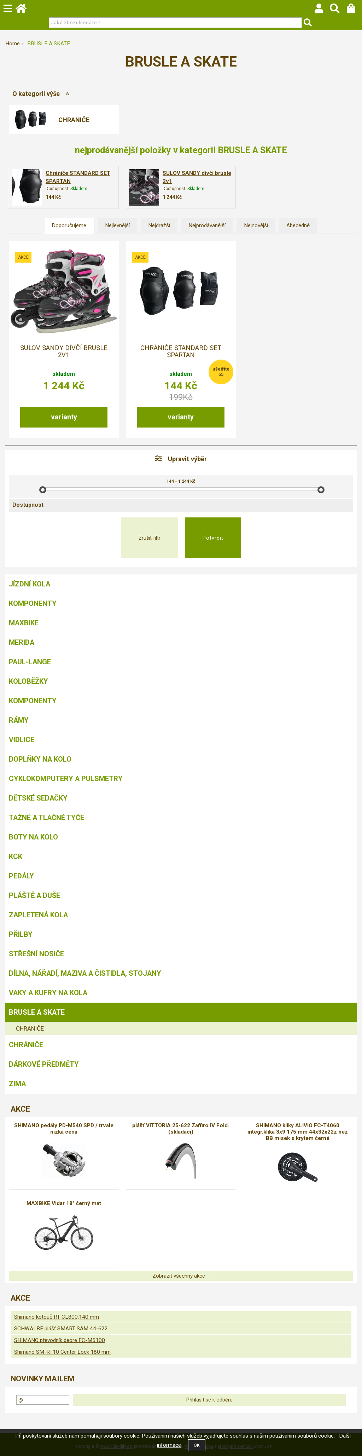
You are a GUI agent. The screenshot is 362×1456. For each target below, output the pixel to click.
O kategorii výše (36, 93)
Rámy (19, 720)
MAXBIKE (24, 623)
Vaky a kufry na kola (48, 992)
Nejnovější (256, 225)
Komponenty (33, 603)
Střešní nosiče (36, 954)
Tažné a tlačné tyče (46, 817)
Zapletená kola (38, 915)
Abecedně (298, 225)
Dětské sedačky (38, 798)
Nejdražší (159, 225)
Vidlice (21, 739)
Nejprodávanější (207, 225)
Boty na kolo (33, 837)
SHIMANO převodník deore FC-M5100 (59, 1340)
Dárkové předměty (44, 1064)
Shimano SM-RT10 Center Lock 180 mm (62, 1352)
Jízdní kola (29, 584)
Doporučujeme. (69, 225)
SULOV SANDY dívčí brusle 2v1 (63, 351)
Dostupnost (27, 504)
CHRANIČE (73, 120)
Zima (17, 1083)
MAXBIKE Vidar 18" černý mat (64, 1203)
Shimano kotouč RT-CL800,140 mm (56, 1317)
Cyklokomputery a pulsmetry (66, 778)
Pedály (21, 876)
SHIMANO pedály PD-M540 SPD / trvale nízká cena (63, 1128)
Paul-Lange (30, 662)
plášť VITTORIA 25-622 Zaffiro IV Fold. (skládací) (180, 1128)
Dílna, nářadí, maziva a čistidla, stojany (85, 973)
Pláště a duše (34, 895)
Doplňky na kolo (40, 759)
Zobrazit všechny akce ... (181, 1276)
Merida (21, 642)
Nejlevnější (117, 225)
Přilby (21, 934)
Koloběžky (28, 681)
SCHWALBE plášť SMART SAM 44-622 (61, 1328)
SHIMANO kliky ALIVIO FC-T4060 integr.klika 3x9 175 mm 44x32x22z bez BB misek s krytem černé (297, 1131)
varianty (64, 417)
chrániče (26, 1045)
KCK (15, 856)
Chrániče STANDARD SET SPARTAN (180, 351)
